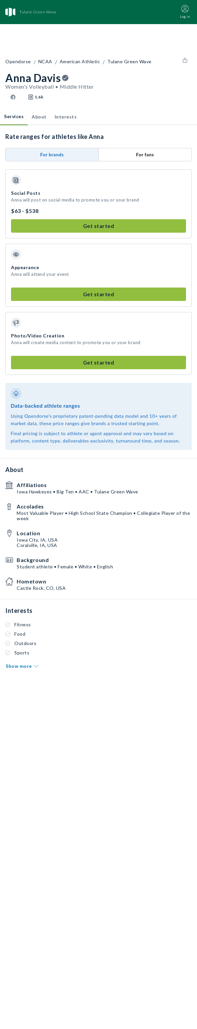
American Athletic (80, 61)
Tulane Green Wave (129, 61)
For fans (145, 154)
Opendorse (18, 61)
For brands (52, 154)
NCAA (45, 61)
